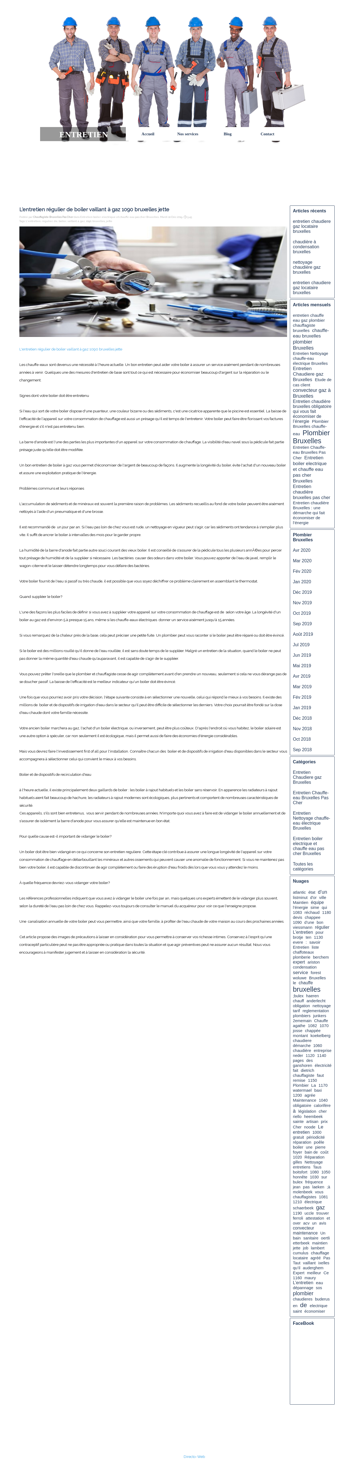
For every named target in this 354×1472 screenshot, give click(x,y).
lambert (317, 1248)
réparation (302, 1142)
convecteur (303, 1228)
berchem (321, 957)
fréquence (314, 1182)
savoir (314, 942)
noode (310, 1127)
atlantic (299, 892)
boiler (62, 221)
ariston (314, 962)
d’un (322, 892)
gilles (297, 1162)
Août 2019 (303, 634)
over (297, 1223)
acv (306, 1223)
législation (307, 1111)
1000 (316, 1132)
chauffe (306, 982)
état (311, 892)
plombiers (302, 1016)
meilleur (314, 1273)
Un (322, 1233)
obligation (301, 1006)
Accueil (148, 134)
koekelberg (320, 1035)
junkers (319, 1016)
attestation (315, 1218)
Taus (317, 1167)
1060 (317, 1045)
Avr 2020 (302, 550)
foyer (297, 1152)
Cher (297, 1127)
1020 (297, 1157)
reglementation (316, 1011)
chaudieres (303, 1299)
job (305, 1248)
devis (297, 917)
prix (324, 1121)
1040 (323, 1100)
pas (306, 1187)
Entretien (301, 947)
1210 (297, 1202)
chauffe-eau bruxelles (311, 333)
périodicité (315, 1137)
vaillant (72, 221)
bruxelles (98, 221)
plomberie (301, 957)
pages (298, 1060)
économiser (314, 1311)
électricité (323, 1065)
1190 (297, 1213)
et (328, 1218)
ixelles (323, 1263)
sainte (298, 1121)
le (294, 982)
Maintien (300, 902)
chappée (313, 1030)
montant (300, 1035)
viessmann (302, 927)
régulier (47, 221)
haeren (312, 996)
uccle (309, 1213)
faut (320, 1075)
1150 (312, 1080)
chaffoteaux (303, 952)
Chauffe (321, 1021)
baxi (318, 1090)
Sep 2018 (302, 749)
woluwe (299, 978)
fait (295, 1070)
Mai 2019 (302, 665)
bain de (311, 1152)
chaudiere (302, 1040)
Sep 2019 (302, 623)
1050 (325, 1172)
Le (320, 1127)
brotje (298, 937)
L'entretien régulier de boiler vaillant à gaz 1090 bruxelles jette (70, 349)
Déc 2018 (302, 718)
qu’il (296, 1267)
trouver (322, 1213)
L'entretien (33, 221)
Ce (326, 1272)
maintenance (305, 1233)
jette (109, 221)
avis (322, 1223)
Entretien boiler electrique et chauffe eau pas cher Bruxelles (310, 469)
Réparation (314, 1157)
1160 (297, 1278)
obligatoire (302, 1105)
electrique (318, 1306)
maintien (319, 1243)
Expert (298, 1273)
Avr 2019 (302, 676)
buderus (322, 1299)
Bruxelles (317, 978)
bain (297, 1238)
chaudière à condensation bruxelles (306, 246)
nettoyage (322, 1005)
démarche (302, 1045)
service (300, 972)
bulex (298, 1182)
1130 (318, 937)
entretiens (301, 1167)
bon (320, 922)
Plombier (301, 1085)
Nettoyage (313, 1162)
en (295, 1305)
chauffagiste (303, 1075)
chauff (298, 1001)
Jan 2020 (302, 581)
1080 (314, 1172)
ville (322, 897)
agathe (299, 1025)
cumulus (300, 1253)
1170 (323, 1085)
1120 (310, 1055)
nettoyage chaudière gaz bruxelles (307, 267)
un (314, 1223)
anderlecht (316, 1001)
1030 (314, 1177)
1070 (324, 1025)
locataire (300, 1258)
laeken (318, 1187)
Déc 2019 (302, 592)
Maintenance (304, 1100)
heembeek (313, 1116)
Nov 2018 (302, 728)
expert (299, 962)
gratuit (298, 1137)
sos (319, 1288)
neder (298, 1055)
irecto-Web (195, 1456)
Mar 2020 (302, 560)
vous (319, 1192)
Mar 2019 (302, 686)
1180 (326, 912)
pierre (320, 1147)
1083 (297, 912)
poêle (319, 1142)
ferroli (298, 1218)
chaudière (302, 1050)
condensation (305, 967)
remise (299, 1080)
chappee (313, 917)
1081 (323, 1197)
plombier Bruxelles (303, 345)
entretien (301, 1132)
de (56, 221)
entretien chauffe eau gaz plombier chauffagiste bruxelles (309, 323)
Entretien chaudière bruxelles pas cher (311, 492)
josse (297, 1030)
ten (308, 937)
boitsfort (300, 1172)
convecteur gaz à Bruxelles (312, 393)
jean (296, 1187)
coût (324, 1152)
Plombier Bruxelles (311, 437)
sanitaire (311, 1238)
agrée (309, 1095)
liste (315, 947)
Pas (326, 1258)
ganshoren (302, 1065)
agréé (316, 1258)
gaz (82, 221)
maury (310, 1278)
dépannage (303, 1288)
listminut (300, 897)
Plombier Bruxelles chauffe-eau (311, 427)
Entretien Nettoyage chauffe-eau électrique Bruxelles (310, 358)
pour (320, 932)
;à (328, 1187)
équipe (317, 902)
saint (297, 1311)
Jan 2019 (302, 707)
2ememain (302, 1021)
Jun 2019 (302, 655)
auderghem (313, 1268)
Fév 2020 (302, 571)
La (313, 1085)
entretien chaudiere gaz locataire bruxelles (312, 226)
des (309, 1060)
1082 (312, 1025)
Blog (228, 134)
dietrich (307, 1070)
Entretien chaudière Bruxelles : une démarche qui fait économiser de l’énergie (311, 512)
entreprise (322, 1050)
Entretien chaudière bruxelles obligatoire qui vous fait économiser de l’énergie (312, 411)
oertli (325, 1238)
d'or (313, 897)
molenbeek (303, 1192)
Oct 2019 (302, 613)
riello (297, 1116)
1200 (297, 1095)
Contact (267, 134)
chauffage (320, 1253)
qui (324, 907)
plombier (303, 1293)
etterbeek (301, 1243)
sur (324, 1177)
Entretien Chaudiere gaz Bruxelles (308, 374)
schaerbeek (303, 1208)
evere (298, 942)
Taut (296, 1263)
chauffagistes (304, 1197)
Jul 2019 (301, 644)
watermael (302, 1090)
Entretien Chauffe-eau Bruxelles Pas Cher (309, 452)
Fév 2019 (302, 697)
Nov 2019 (302, 602)
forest (316, 972)
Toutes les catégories (303, 866)
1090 (88, 221)
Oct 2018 (302, 739)
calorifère (322, 1105)
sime (315, 907)
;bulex (298, 996)
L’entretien (303, 1282)
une (309, 1147)
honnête (300, 1177)
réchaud (311, 912)
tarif (296, 1010)
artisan (312, 1121)
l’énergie (300, 907)
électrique (313, 1202)
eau (319, 1282)
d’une (309, 922)
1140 (321, 1055)
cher (323, 1111)
